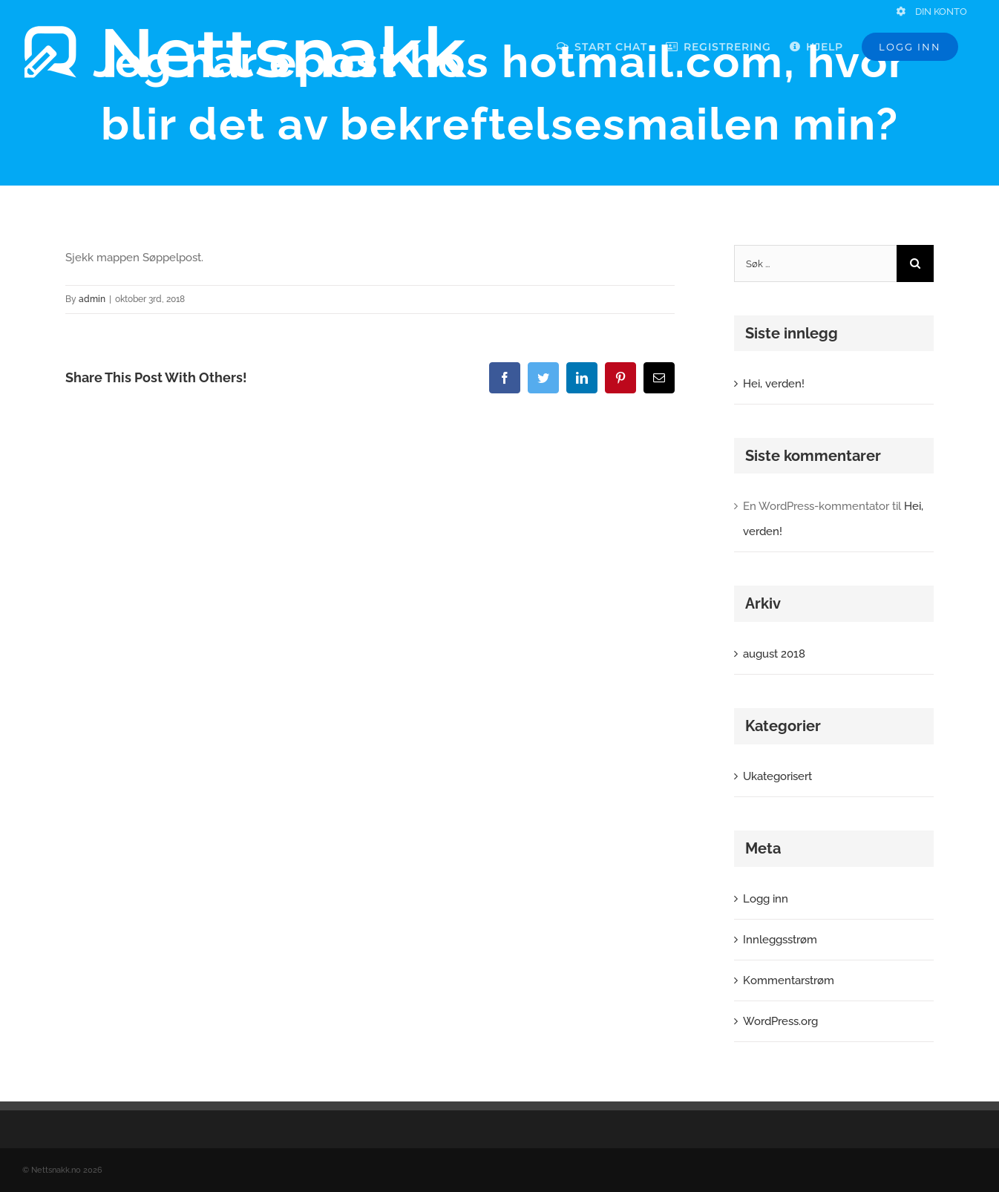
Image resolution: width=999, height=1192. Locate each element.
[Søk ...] (815, 263)
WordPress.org (780, 1021)
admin (92, 299)
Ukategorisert (777, 776)
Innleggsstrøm (780, 939)
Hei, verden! (774, 383)
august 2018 (774, 654)
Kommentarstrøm (788, 980)
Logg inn (765, 899)
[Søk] (915, 263)
